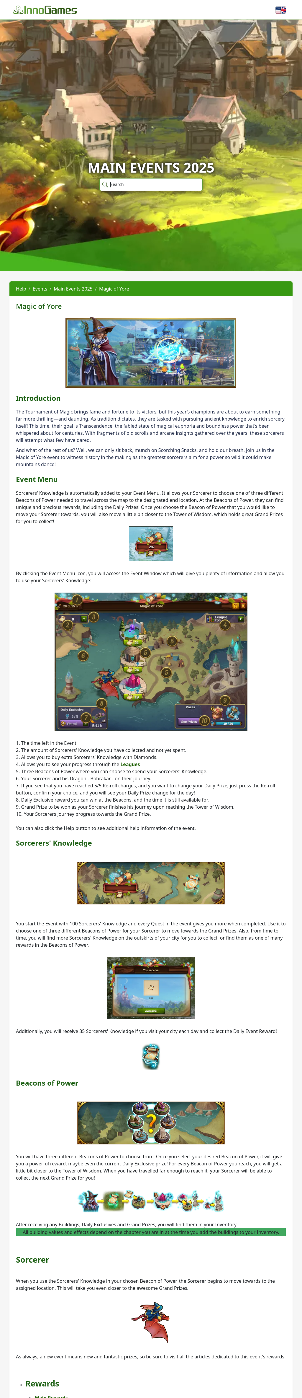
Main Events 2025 (73, 289)
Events (40, 289)
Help (21, 289)
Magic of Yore (114, 289)
